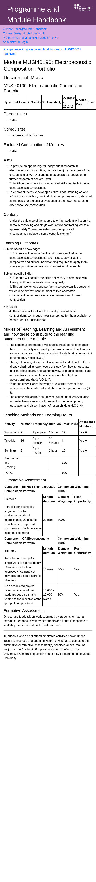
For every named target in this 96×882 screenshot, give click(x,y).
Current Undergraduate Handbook (25, 29)
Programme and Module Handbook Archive (30, 37)
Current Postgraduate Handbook (23, 33)
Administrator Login (15, 42)
